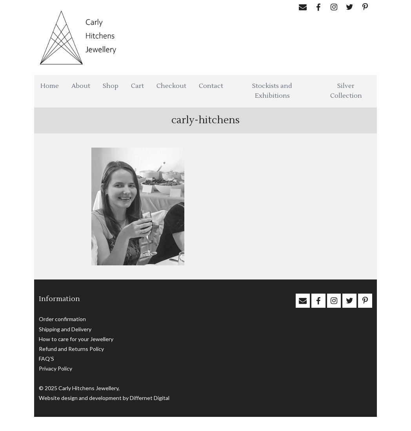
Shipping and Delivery (65, 329)
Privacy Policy (55, 368)
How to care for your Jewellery (76, 339)
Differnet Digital (149, 397)
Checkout (171, 86)
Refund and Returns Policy (71, 348)
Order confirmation (62, 319)
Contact (211, 86)
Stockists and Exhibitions (272, 91)
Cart (137, 86)
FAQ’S (46, 358)
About (80, 86)
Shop (110, 86)
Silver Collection (346, 91)
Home (49, 86)
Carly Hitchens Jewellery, (89, 388)
